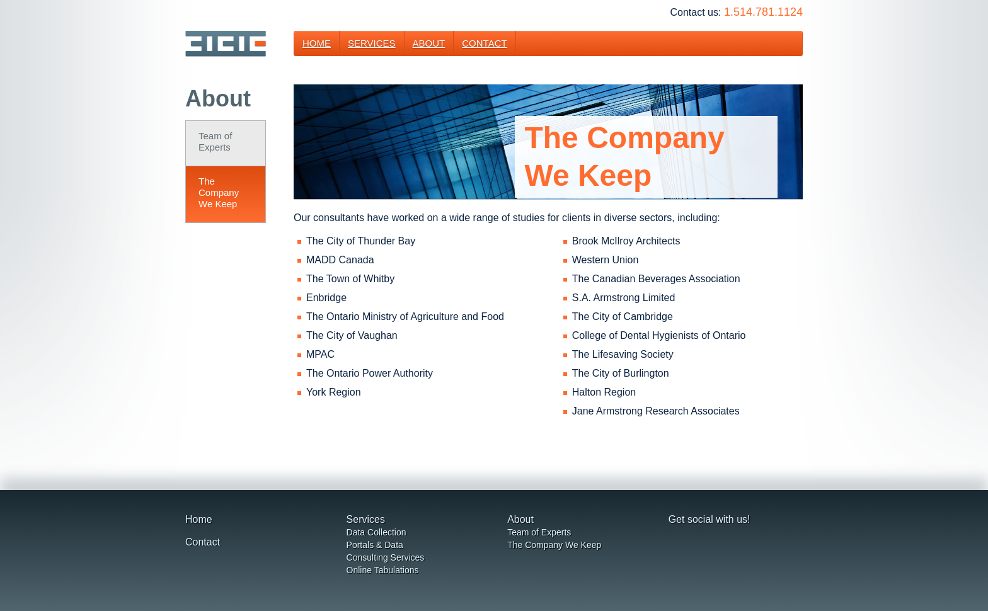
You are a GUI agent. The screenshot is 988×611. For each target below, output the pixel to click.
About (429, 43)
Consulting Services (386, 557)
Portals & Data (375, 545)
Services (372, 43)
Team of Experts (215, 141)
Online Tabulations (383, 570)
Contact (484, 43)
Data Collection (376, 532)
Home (316, 43)
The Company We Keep (554, 545)
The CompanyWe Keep (218, 192)
